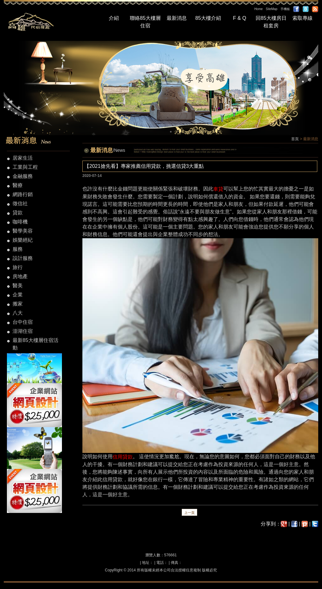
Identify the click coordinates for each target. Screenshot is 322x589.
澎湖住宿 (23, 331)
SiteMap (271, 9)
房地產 (20, 276)
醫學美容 (23, 231)
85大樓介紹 (208, 18)
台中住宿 (23, 322)
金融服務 (23, 176)
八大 (18, 313)
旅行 (18, 267)
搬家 (18, 303)
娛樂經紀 (23, 240)
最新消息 (177, 18)
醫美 (18, 285)
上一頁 (189, 513)
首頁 (295, 139)
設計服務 (23, 258)
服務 (18, 249)
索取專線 (302, 18)
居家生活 (23, 158)
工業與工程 (25, 167)
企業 (18, 294)
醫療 (18, 185)
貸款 (18, 212)
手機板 (285, 9)
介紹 (114, 18)
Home (258, 9)
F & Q (239, 18)
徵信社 (20, 203)
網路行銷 (23, 194)
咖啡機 (20, 221)
